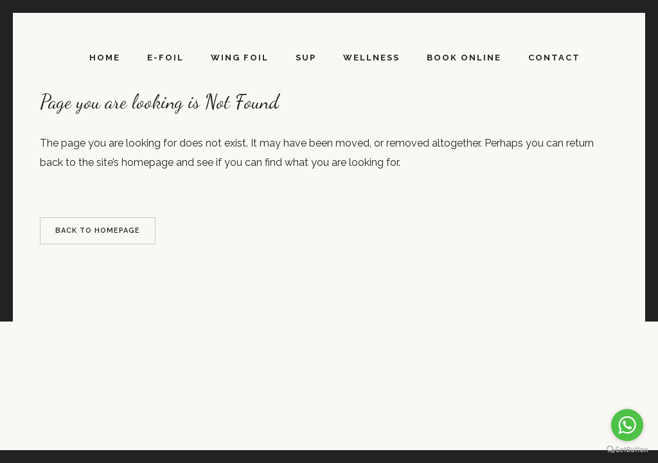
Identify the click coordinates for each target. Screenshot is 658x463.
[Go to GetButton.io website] (627, 450)
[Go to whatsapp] (627, 425)
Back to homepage (97, 230)
